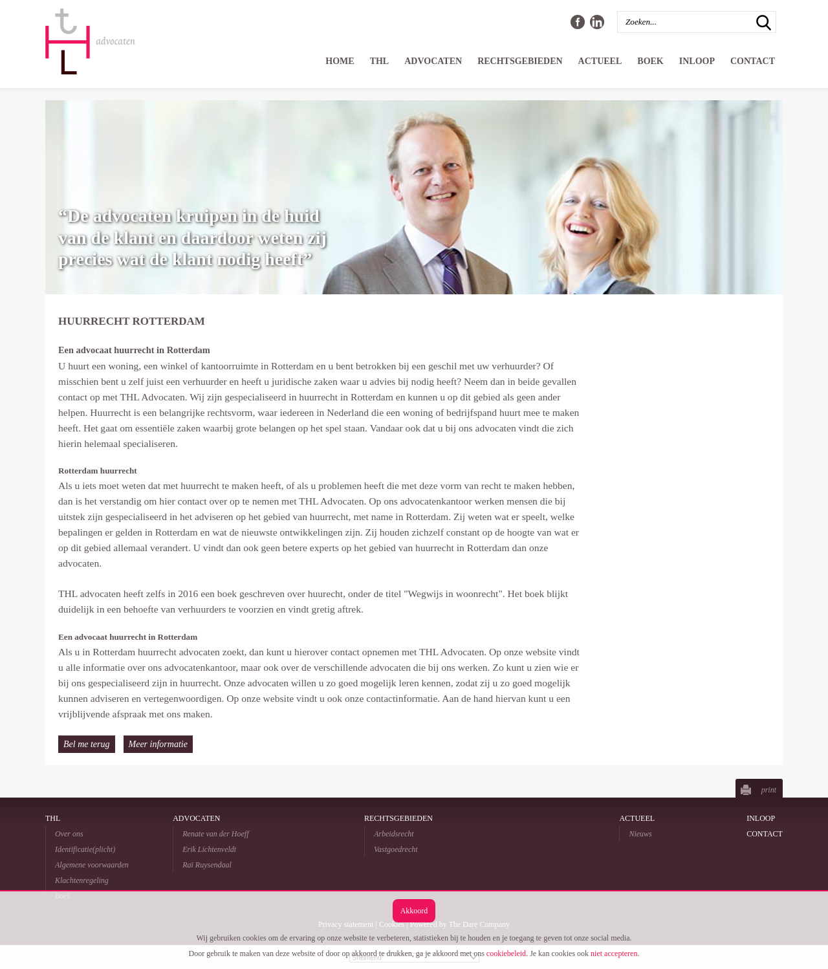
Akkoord (414, 910)
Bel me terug (86, 744)
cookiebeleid (506, 953)
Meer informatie (158, 744)
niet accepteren (614, 953)
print (768, 789)
